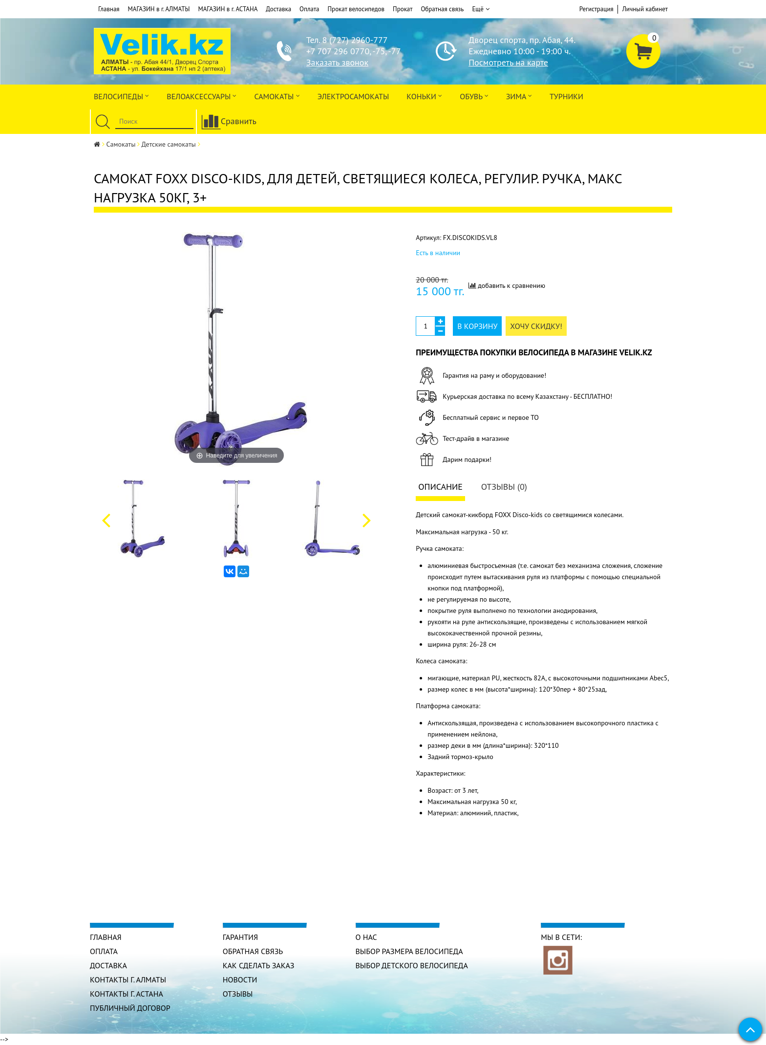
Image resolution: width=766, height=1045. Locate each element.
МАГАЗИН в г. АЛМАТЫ (159, 9)
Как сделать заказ (259, 965)
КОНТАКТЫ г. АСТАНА (126, 994)
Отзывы (238, 994)
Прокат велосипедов (356, 9)
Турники (566, 96)
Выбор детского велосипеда (412, 965)
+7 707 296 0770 (337, 51)
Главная (109, 9)
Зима (519, 95)
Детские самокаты (169, 144)
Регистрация (596, 9)
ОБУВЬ (474, 95)
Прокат (402, 9)
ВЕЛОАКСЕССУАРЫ (201, 95)
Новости (240, 979)
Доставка (278, 9)
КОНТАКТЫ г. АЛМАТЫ (128, 979)
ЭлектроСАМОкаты (353, 96)
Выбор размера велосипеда (409, 951)
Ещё (480, 9)
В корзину (477, 326)
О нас (366, 937)
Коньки (424, 95)
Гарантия (240, 937)
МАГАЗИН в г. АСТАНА (227, 9)
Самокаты (276, 95)
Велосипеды (121, 95)
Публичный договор (130, 1008)
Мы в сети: (561, 937)
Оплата (309, 9)
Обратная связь (442, 9)
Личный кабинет (645, 9)
